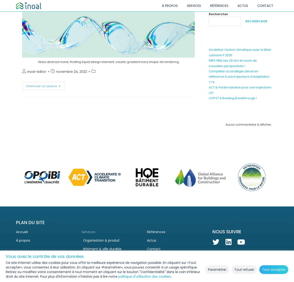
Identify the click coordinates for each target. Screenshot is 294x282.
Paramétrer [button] (217, 269)
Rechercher (218, 14)
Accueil (22, 232)
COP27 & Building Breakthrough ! (233, 98)
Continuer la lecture (45, 85)
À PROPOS (170, 5)
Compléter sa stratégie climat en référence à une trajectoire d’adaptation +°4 (239, 76)
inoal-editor (36, 71)
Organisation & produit (100, 240)
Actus (151, 240)
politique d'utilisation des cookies (144, 276)
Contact (154, 249)
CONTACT (265, 5)
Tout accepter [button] (274, 269)
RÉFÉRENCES (219, 5)
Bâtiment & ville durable (101, 249)
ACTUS (242, 5)
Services (88, 232)
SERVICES (194, 5)
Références (156, 232)
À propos (23, 240)
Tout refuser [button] (244, 269)
